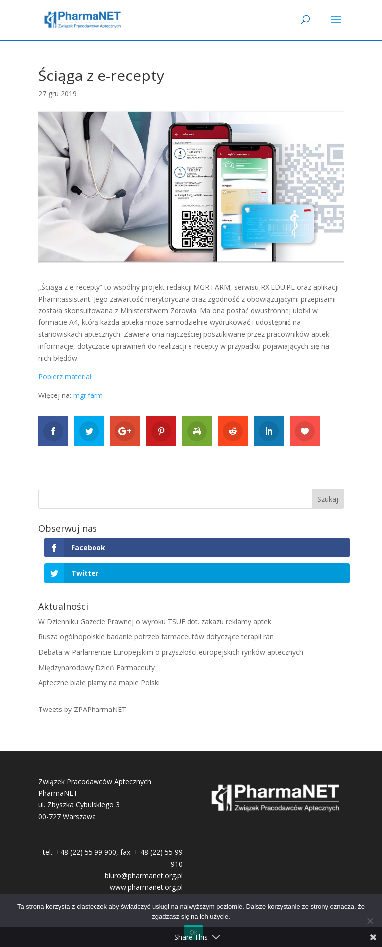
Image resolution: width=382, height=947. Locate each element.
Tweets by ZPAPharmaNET (82, 709)
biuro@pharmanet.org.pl (144, 875)
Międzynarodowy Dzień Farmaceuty (96, 667)
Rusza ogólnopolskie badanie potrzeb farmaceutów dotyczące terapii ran (156, 636)
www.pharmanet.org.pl (146, 887)
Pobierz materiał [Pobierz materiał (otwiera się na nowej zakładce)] (65, 376)
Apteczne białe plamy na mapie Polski (99, 682)
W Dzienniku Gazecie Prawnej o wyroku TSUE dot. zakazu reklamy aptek (154, 621)
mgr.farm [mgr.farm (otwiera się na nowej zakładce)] (88, 395)
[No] (370, 921)
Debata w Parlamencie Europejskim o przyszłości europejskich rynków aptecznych (170, 652)
